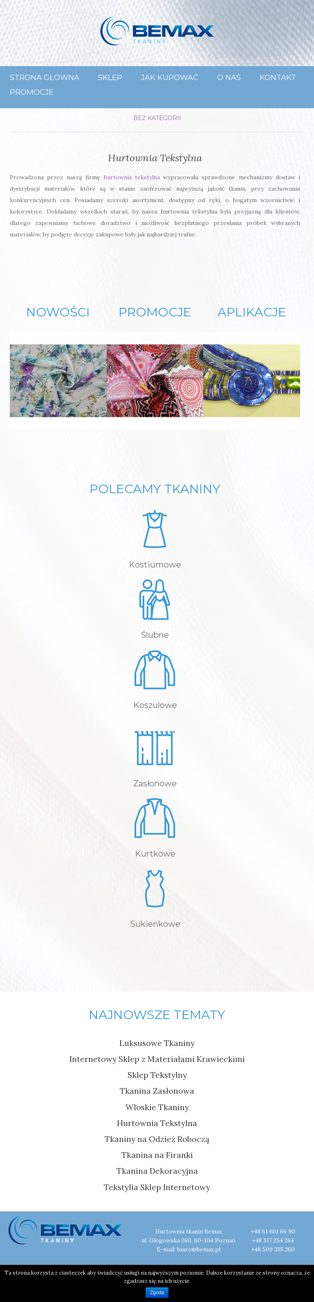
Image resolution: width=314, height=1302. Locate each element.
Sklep (110, 77)
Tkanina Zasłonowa (157, 1091)
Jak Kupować (169, 77)
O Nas (229, 77)
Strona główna (44, 77)
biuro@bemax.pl (198, 1249)
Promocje (32, 92)
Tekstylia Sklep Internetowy (157, 1187)
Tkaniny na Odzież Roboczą (157, 1139)
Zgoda (157, 1292)
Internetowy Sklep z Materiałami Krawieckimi (157, 1059)
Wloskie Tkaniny (157, 1107)
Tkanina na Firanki (157, 1155)
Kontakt (278, 77)
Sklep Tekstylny (157, 1075)
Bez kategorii (157, 118)
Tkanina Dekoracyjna (157, 1171)
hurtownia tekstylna (130, 177)
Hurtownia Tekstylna (155, 157)
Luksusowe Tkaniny (157, 1043)
